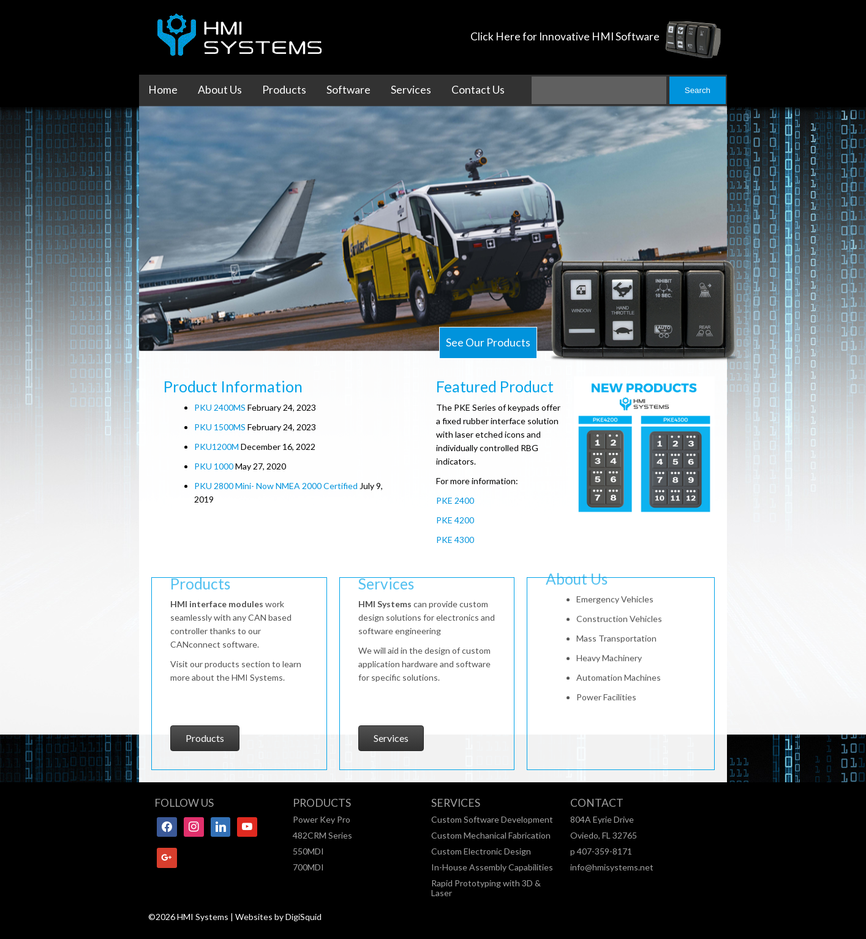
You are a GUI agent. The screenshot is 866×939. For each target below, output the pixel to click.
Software (348, 89)
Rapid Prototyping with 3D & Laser (486, 888)
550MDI (308, 851)
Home (163, 89)
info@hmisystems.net (611, 867)
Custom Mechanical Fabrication (491, 835)
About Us (220, 89)
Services (411, 89)
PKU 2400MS (220, 407)
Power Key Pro (321, 819)
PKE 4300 (455, 539)
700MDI (308, 867)
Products (284, 89)
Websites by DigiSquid (278, 916)
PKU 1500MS (220, 427)
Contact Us (478, 89)
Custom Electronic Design (481, 851)
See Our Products (488, 342)
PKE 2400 (455, 500)
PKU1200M (216, 446)
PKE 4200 (455, 520)
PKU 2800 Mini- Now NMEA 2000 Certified (276, 486)
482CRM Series (322, 835)
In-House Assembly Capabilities (492, 867)
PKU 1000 (213, 466)
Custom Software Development (492, 819)
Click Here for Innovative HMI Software (565, 36)
